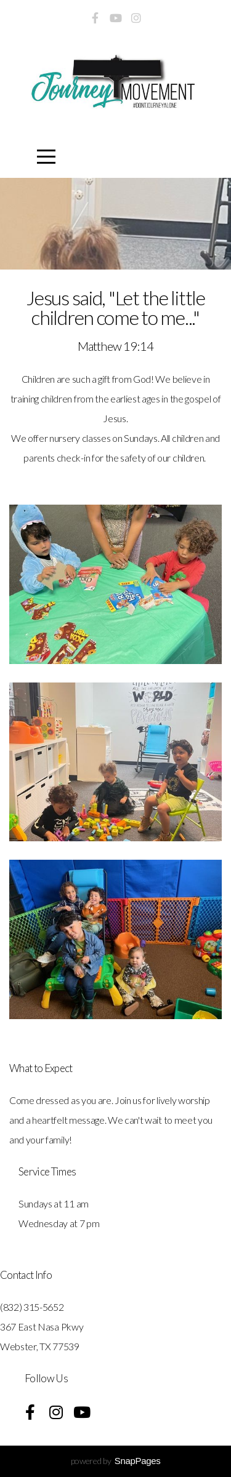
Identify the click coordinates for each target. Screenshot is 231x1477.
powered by (116, 1460)
